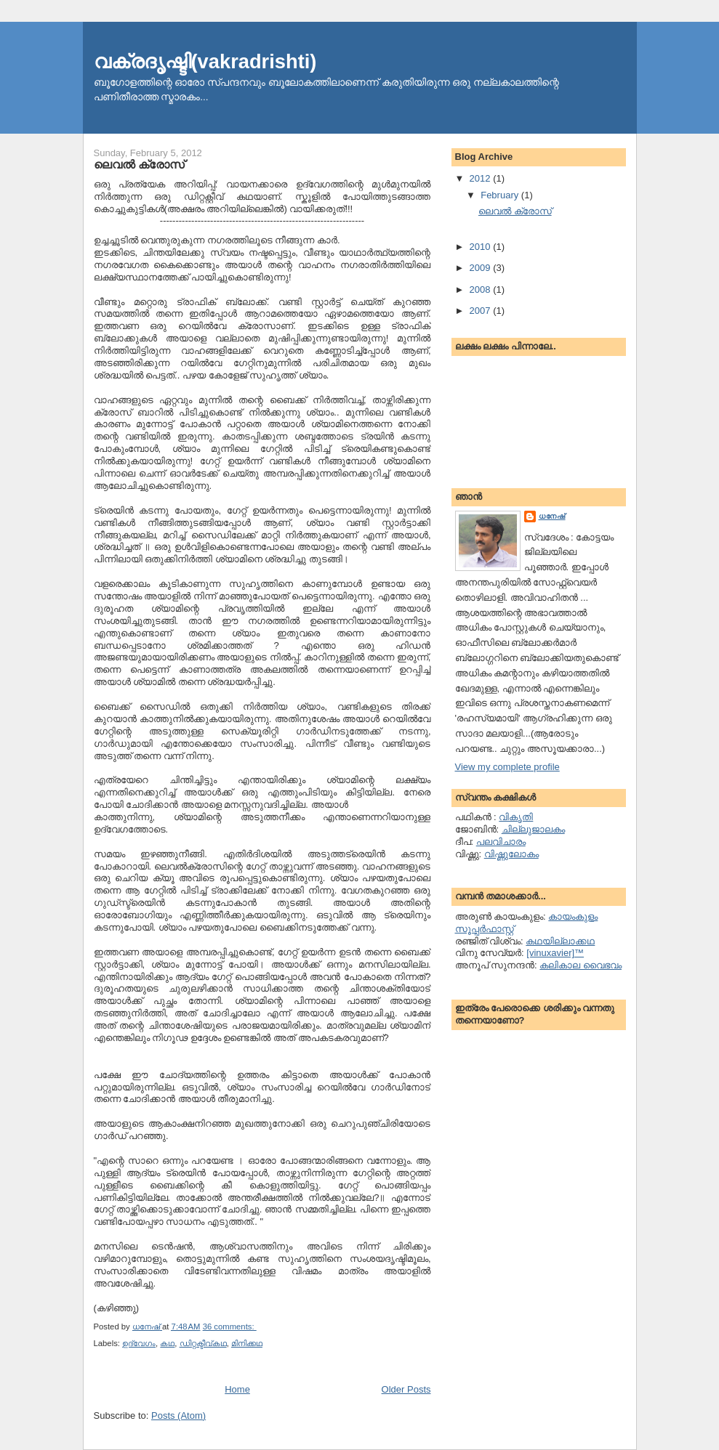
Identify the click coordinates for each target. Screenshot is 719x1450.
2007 (482, 310)
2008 (482, 289)
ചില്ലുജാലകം (533, 829)
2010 (482, 246)
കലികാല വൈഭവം (580, 965)
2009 (482, 267)
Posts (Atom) (178, 1415)
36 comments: (230, 1326)
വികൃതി (516, 816)
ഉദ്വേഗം (139, 1343)
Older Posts (406, 1389)
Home (237, 1389)
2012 (482, 178)
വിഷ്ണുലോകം (511, 853)
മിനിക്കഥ (246, 1343)
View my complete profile (507, 766)
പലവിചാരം (501, 841)
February (501, 195)
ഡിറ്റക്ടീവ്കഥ (203, 1343)
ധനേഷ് (552, 516)
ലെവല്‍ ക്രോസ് (139, 164)
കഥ (167, 1343)
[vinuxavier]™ (555, 952)
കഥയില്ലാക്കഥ (560, 941)
